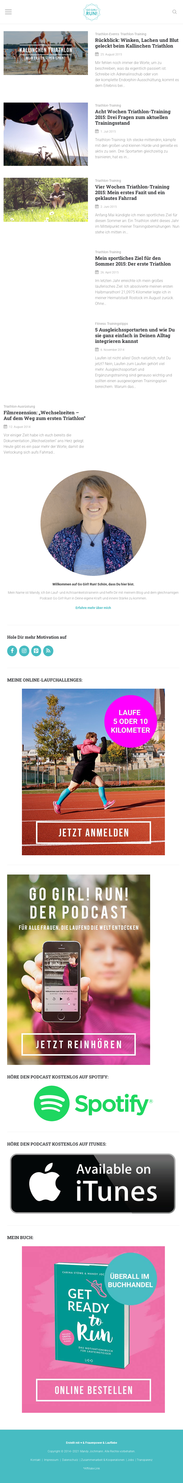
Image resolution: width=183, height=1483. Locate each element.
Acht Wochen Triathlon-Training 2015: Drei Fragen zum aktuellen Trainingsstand (133, 117)
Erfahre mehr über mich (93, 608)
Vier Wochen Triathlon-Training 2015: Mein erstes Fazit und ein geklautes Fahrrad (132, 192)
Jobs (130, 1460)
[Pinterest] (36, 651)
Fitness (100, 324)
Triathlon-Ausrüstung (19, 406)
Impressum (51, 1460)
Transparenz (144, 1460)
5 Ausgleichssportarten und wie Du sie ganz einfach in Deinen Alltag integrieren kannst (135, 335)
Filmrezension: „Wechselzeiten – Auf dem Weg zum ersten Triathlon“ (45, 415)
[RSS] (48, 651)
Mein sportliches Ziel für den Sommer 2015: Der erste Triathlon (133, 261)
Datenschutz (70, 1460)
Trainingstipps (117, 324)
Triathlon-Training (133, 34)
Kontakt (35, 1460)
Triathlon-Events (107, 34)
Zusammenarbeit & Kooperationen (103, 1460)
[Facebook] (12, 651)
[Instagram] (24, 651)
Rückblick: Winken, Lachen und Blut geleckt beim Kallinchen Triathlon (136, 43)
